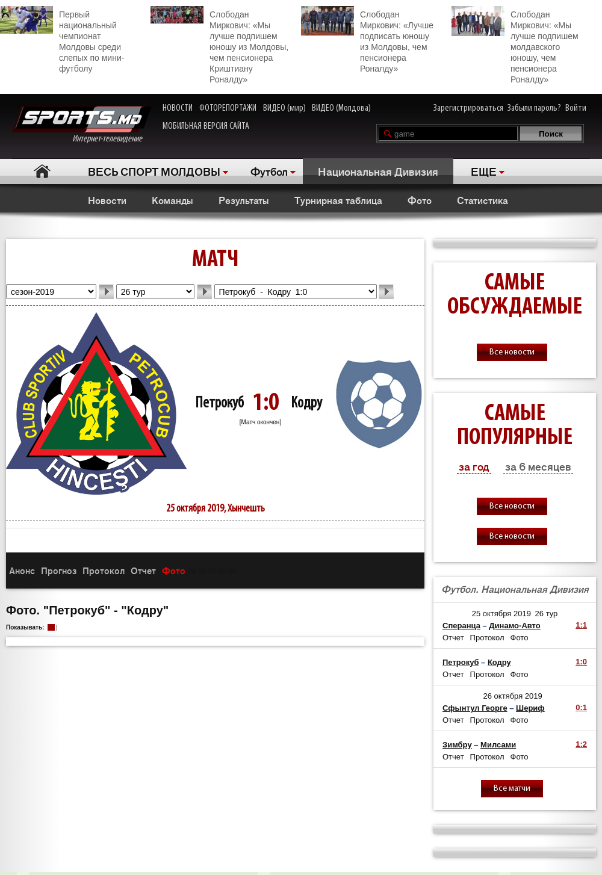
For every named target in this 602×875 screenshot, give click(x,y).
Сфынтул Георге (474, 708)
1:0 (581, 661)
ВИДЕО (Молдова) (341, 108)
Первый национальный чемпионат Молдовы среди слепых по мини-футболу (62, 39)
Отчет (143, 570)
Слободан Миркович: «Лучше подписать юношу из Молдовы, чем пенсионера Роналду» (367, 39)
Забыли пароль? (534, 108)
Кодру (306, 403)
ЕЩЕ (484, 171)
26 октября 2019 (512, 695)
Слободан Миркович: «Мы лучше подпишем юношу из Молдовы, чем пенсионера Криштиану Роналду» (219, 45)
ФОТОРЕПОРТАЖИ (227, 108)
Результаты (244, 199)
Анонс (22, 570)
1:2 (581, 744)
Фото (420, 199)
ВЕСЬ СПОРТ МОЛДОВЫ (154, 171)
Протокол (103, 570)
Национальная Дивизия (378, 171)
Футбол (269, 171)
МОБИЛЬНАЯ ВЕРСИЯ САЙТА (206, 126)
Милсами (498, 744)
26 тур (546, 613)
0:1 (581, 707)
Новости (107, 199)
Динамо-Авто (514, 625)
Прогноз (58, 570)
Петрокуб (219, 403)
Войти (575, 108)
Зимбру (457, 744)
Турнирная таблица (338, 199)
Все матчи (512, 788)
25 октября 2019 (501, 613)
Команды (172, 199)
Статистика (482, 199)
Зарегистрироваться (468, 108)
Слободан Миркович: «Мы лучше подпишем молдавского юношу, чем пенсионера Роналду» (515, 45)
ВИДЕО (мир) (284, 108)
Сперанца (461, 625)
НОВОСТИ (178, 108)
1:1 (581, 624)
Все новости (512, 352)
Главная (42, 171)
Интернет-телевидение (81, 125)
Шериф (530, 708)
